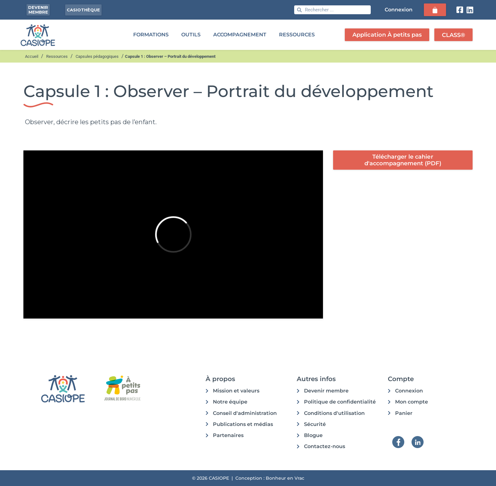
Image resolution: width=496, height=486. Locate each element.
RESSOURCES (297, 35)
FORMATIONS (151, 35)
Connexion (398, 10)
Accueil (31, 56)
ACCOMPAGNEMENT (239, 35)
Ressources (57, 56)
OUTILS (191, 35)
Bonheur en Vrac (285, 478)
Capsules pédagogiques (97, 56)
